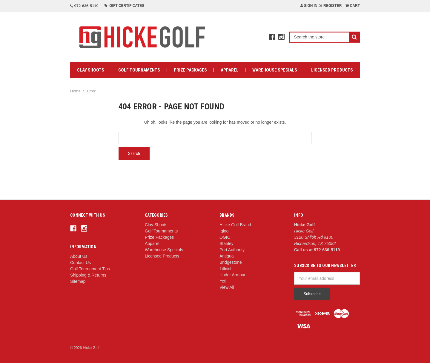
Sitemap (77, 281)
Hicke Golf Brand (235, 224)
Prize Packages (190, 70)
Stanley (226, 243)
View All (226, 287)
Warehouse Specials (274, 70)
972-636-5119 (84, 6)
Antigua (226, 256)
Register (332, 6)
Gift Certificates (125, 6)
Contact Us (80, 262)
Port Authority (232, 249)
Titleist (225, 268)
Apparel (230, 70)
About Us (78, 256)
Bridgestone (230, 262)
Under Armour (232, 274)
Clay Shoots (90, 70)
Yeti (222, 281)
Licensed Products (332, 70)
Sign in (308, 6)
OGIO (225, 237)
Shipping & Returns (88, 275)
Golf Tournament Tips (90, 268)
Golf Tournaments (139, 70)
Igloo (223, 231)
